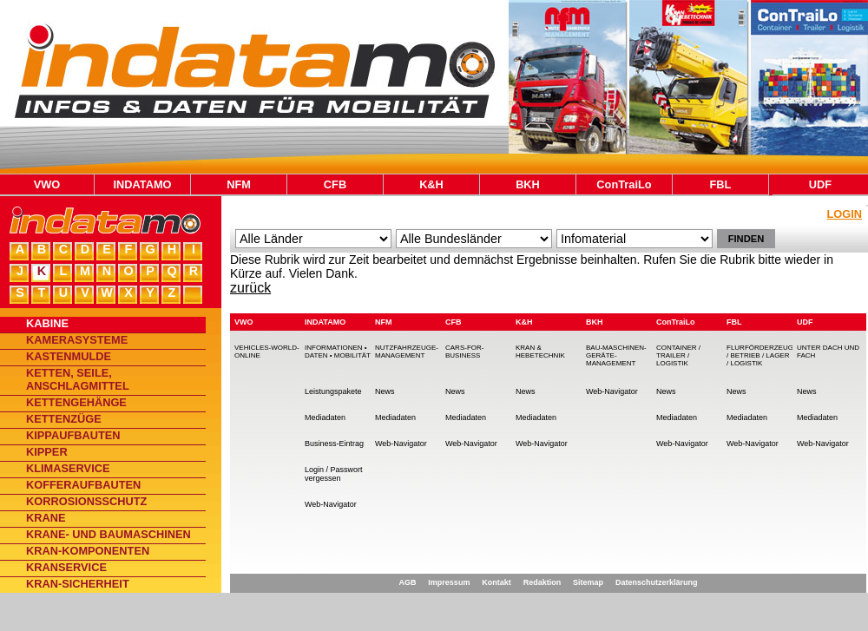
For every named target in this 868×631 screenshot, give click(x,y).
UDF (820, 184)
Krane (46, 517)
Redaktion (542, 582)
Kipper (47, 451)
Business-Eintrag (334, 443)
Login (844, 213)
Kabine (47, 323)
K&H (431, 184)
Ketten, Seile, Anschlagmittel (77, 379)
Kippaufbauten (73, 435)
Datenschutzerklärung (656, 582)
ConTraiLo (623, 184)
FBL (721, 184)
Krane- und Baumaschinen (108, 534)
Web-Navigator (331, 504)
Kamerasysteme (77, 339)
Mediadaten (325, 417)
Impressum (449, 582)
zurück (250, 287)
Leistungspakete (333, 391)
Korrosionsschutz (86, 501)
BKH (528, 184)
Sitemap (588, 582)
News (385, 391)
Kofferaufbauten (83, 484)
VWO (47, 184)
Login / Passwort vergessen (334, 474)
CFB (335, 184)
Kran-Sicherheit (77, 583)
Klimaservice (67, 468)
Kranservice (66, 567)
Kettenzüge (64, 418)
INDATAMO (142, 184)
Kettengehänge (76, 402)
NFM (239, 184)
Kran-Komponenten (87, 550)
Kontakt (496, 582)
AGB (407, 582)
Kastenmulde (68, 356)
